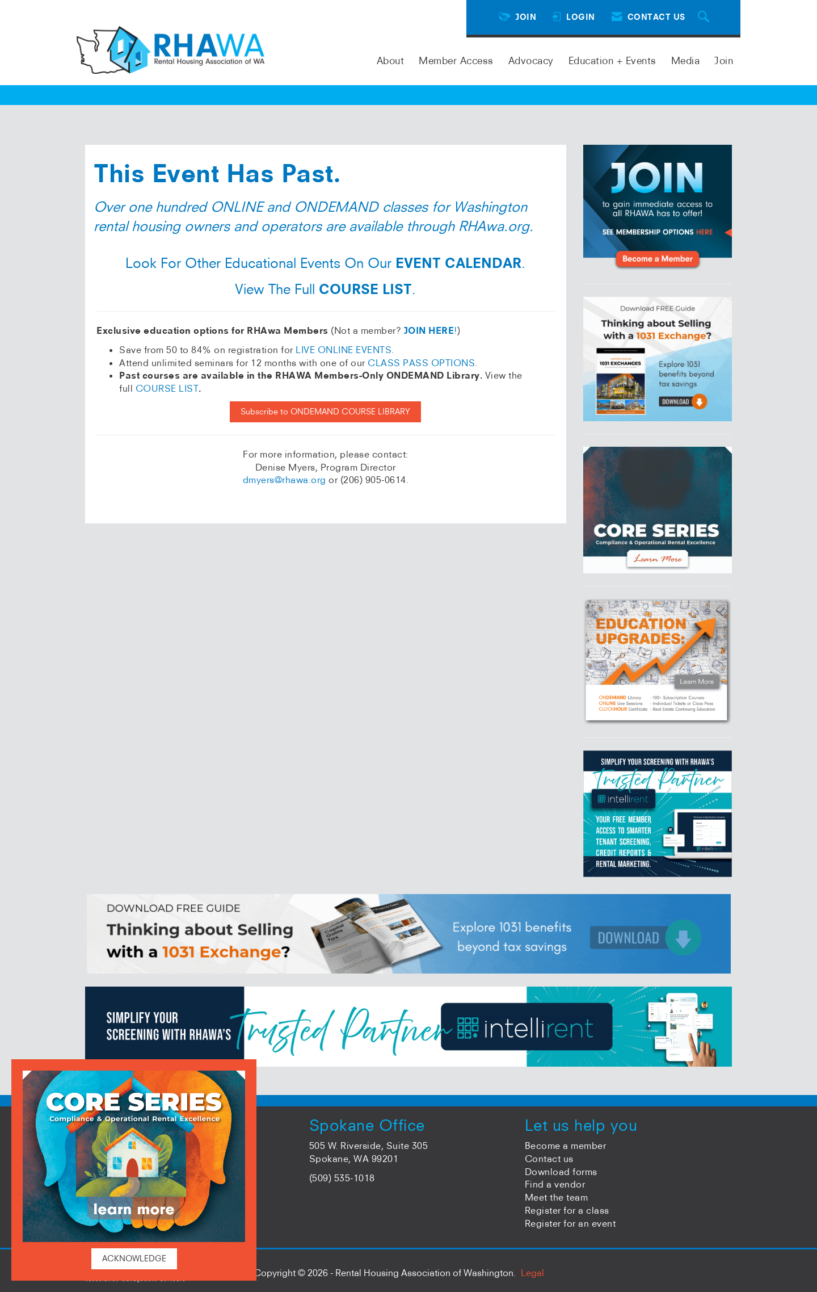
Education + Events (612, 60)
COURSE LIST (167, 388)
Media (685, 60)
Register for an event (570, 1223)
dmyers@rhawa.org (284, 479)
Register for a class (567, 1210)
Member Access (456, 60)
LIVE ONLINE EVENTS (343, 349)
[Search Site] (705, 17)
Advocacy (531, 60)
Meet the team (556, 1197)
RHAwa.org (493, 225)
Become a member (566, 1145)
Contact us (549, 1158)
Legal (532, 1272)
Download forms (561, 1171)
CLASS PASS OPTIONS (421, 362)
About (391, 60)
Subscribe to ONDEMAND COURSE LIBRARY (325, 411)
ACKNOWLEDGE (134, 1258)
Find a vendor (555, 1184)
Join (723, 60)
